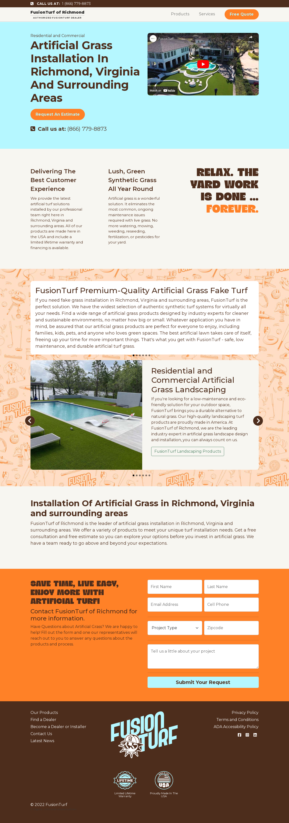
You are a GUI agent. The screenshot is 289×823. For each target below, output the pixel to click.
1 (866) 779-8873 (60, 3)
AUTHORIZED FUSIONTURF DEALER (57, 17)
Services (207, 14)
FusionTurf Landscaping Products (187, 451)
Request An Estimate (58, 114)
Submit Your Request (203, 682)
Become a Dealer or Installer (58, 726)
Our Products (44, 712)
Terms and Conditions (237, 719)
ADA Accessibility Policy (236, 726)
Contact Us (41, 733)
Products (180, 14)
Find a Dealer (43, 719)
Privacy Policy (245, 712)
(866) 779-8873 (68, 129)
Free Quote (242, 14)
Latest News (42, 741)
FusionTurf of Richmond (57, 12)
